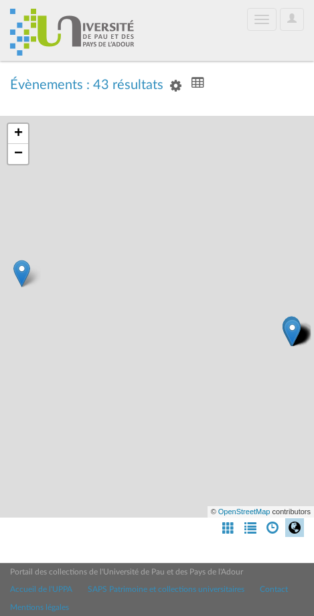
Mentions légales (39, 607)
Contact (274, 589)
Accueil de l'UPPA (41, 589)
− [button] (18, 154)
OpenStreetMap (244, 512)
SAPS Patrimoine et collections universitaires (166, 589)
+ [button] (18, 134)
